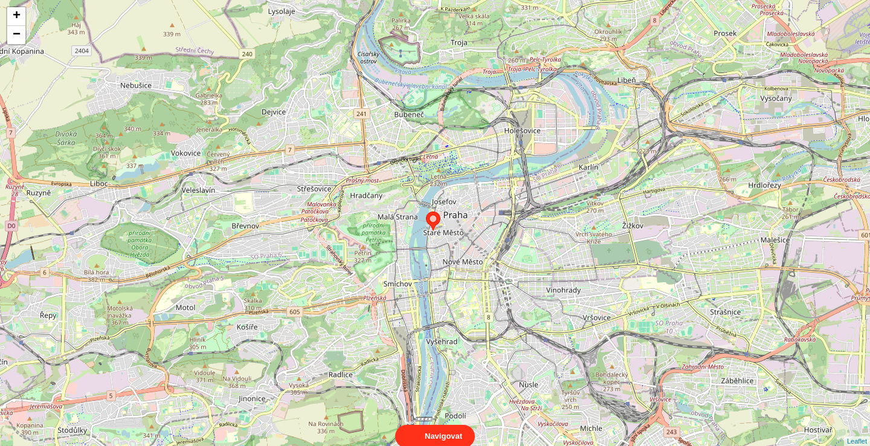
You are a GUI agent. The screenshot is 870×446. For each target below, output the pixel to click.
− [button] (17, 35)
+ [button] (17, 16)
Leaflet (857, 430)
